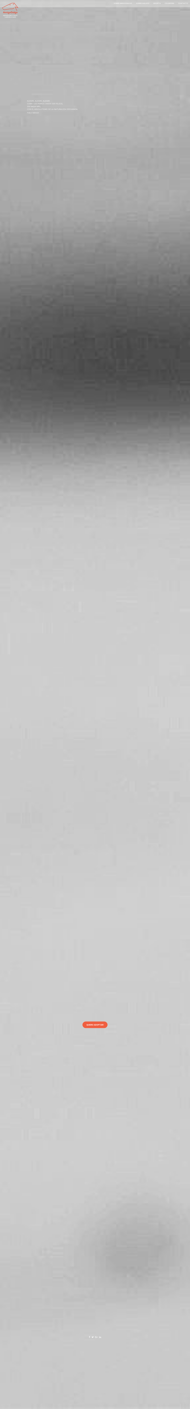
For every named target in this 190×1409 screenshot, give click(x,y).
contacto (183, 3)
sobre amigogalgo (123, 3)
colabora (169, 3)
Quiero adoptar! (95, 1025)
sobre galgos (142, 3)
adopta (157, 3)
